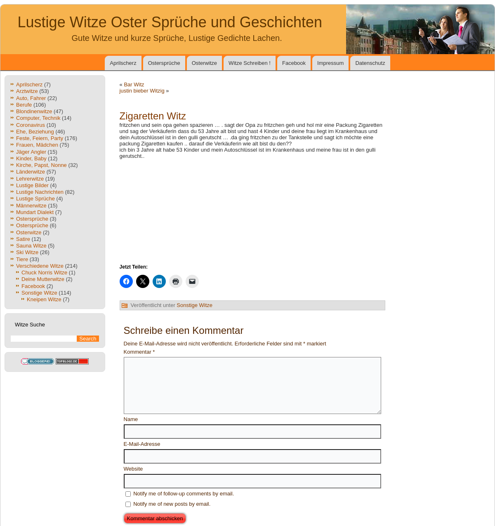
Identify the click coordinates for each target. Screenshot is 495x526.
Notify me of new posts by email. (171, 504)
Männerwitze (31, 205)
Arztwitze (27, 91)
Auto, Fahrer (31, 98)
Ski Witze (27, 252)
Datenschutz (370, 63)
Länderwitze (30, 172)
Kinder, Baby (31, 158)
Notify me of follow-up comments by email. (183, 493)
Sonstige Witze (39, 293)
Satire (23, 239)
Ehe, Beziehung (35, 132)
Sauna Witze (31, 246)
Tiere (22, 259)
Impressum (330, 63)
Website (133, 469)
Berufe (24, 105)
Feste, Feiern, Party (39, 138)
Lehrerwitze (30, 179)
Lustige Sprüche (35, 198)
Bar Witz (134, 84)
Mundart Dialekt (35, 212)
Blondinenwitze (34, 111)
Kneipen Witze (44, 299)
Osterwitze (204, 63)
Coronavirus (30, 125)
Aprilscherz (123, 63)
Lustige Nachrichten (40, 192)
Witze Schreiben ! (250, 63)
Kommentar (139, 352)
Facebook (294, 63)
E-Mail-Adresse (142, 444)
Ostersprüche (164, 63)
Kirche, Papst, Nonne (41, 165)
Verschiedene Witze (40, 266)
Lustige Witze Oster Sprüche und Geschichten (170, 22)
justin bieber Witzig (142, 91)
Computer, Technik (38, 118)
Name (131, 419)
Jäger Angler (31, 152)
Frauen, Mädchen (37, 145)
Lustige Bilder (32, 185)
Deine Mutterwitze (42, 279)
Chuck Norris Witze (44, 272)
